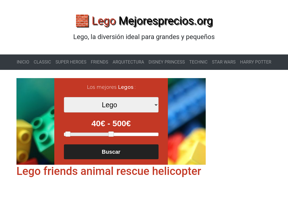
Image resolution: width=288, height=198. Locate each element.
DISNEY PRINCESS (166, 62)
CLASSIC (42, 62)
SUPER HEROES (70, 62)
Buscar (111, 152)
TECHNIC (198, 62)
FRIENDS (99, 62)
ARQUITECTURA (128, 62)
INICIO (23, 62)
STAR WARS (224, 62)
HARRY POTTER (255, 62)
